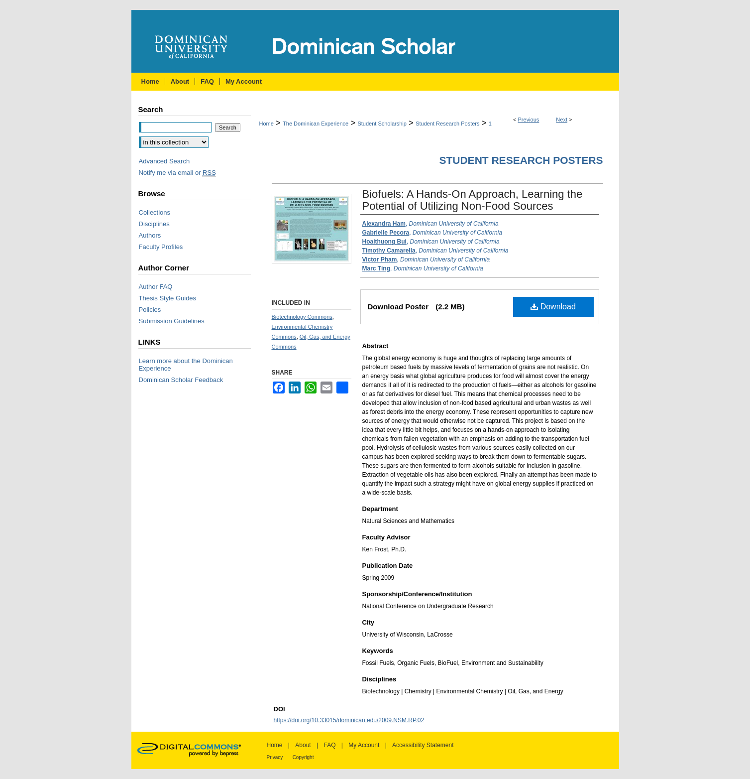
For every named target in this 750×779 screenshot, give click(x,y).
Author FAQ (156, 286)
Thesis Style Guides (168, 298)
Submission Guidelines (172, 321)
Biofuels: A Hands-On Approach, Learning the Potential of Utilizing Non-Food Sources (472, 200)
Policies (150, 309)
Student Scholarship (381, 124)
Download (553, 306)
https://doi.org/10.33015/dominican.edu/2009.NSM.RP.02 (349, 720)
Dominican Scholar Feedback (181, 380)
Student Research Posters (447, 124)
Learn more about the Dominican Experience (186, 364)
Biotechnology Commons (302, 317)
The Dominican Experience (315, 124)
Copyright (303, 757)
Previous (528, 120)
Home (266, 124)
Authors (150, 235)
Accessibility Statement (422, 745)
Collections (155, 212)
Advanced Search (164, 161)
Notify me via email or (177, 172)
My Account (363, 745)
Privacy (275, 757)
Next (561, 120)
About (303, 745)
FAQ (329, 745)
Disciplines (154, 224)
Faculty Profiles (161, 247)
